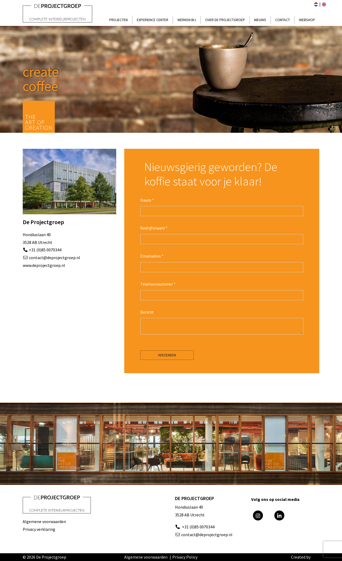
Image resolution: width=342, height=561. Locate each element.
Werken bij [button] (186, 19)
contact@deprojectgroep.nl (54, 257)
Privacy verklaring (39, 529)
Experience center (152, 19)
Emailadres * (152, 256)
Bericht (147, 312)
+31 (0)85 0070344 (44, 249)
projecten (118, 19)
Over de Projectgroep (225, 19)
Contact (282, 19)
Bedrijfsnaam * (154, 228)
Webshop (307, 19)
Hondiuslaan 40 (189, 507)
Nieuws (260, 19)
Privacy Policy (184, 557)
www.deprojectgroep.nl (44, 265)
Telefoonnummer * (158, 284)
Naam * (147, 200)
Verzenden (167, 355)
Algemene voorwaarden (44, 521)
